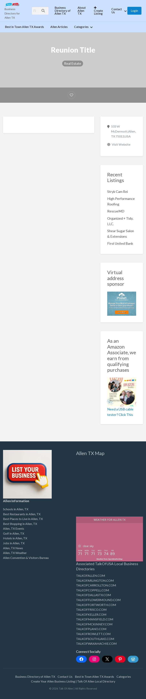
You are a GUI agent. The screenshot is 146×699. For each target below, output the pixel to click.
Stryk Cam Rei (117, 191)
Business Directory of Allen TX (63, 10)
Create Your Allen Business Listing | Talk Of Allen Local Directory (73, 681)
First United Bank (120, 243)
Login (134, 10)
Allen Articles (59, 26)
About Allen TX (82, 10)
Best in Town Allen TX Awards (24, 26)
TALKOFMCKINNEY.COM (94, 624)
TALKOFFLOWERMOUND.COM (98, 600)
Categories (81, 26)
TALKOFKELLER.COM (91, 614)
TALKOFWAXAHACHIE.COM (96, 643)
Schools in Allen (13, 509)
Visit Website (121, 144)
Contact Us (116, 10)
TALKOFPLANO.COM (91, 629)
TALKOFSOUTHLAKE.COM (95, 639)
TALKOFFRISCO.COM (91, 609)
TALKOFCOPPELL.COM (92, 590)
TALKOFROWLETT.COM (93, 634)
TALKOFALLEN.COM (90, 575)
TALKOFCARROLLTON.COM (96, 585)
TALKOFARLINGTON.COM (95, 580)
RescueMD (115, 211)
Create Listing (98, 10)
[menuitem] (62, 10)
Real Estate (72, 63)
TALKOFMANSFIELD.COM (94, 619)
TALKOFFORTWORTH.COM (96, 605)
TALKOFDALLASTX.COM (93, 595)
